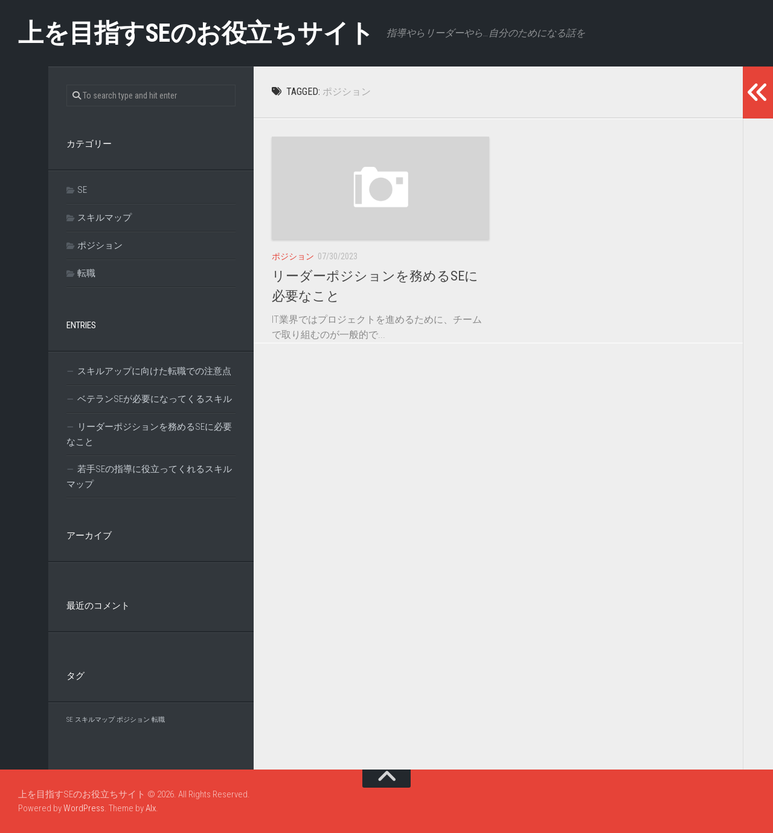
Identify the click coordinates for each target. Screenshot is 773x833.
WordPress (83, 808)
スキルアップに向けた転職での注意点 (154, 371)
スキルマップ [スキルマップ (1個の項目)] (95, 720)
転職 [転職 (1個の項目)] (158, 720)
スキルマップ (104, 217)
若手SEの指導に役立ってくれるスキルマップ (149, 477)
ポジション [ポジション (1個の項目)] (133, 720)
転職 (86, 273)
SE (82, 189)
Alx (151, 808)
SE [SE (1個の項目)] (69, 720)
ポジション (293, 256)
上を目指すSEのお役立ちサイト (196, 33)
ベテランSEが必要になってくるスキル (154, 399)
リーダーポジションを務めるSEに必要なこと (149, 434)
